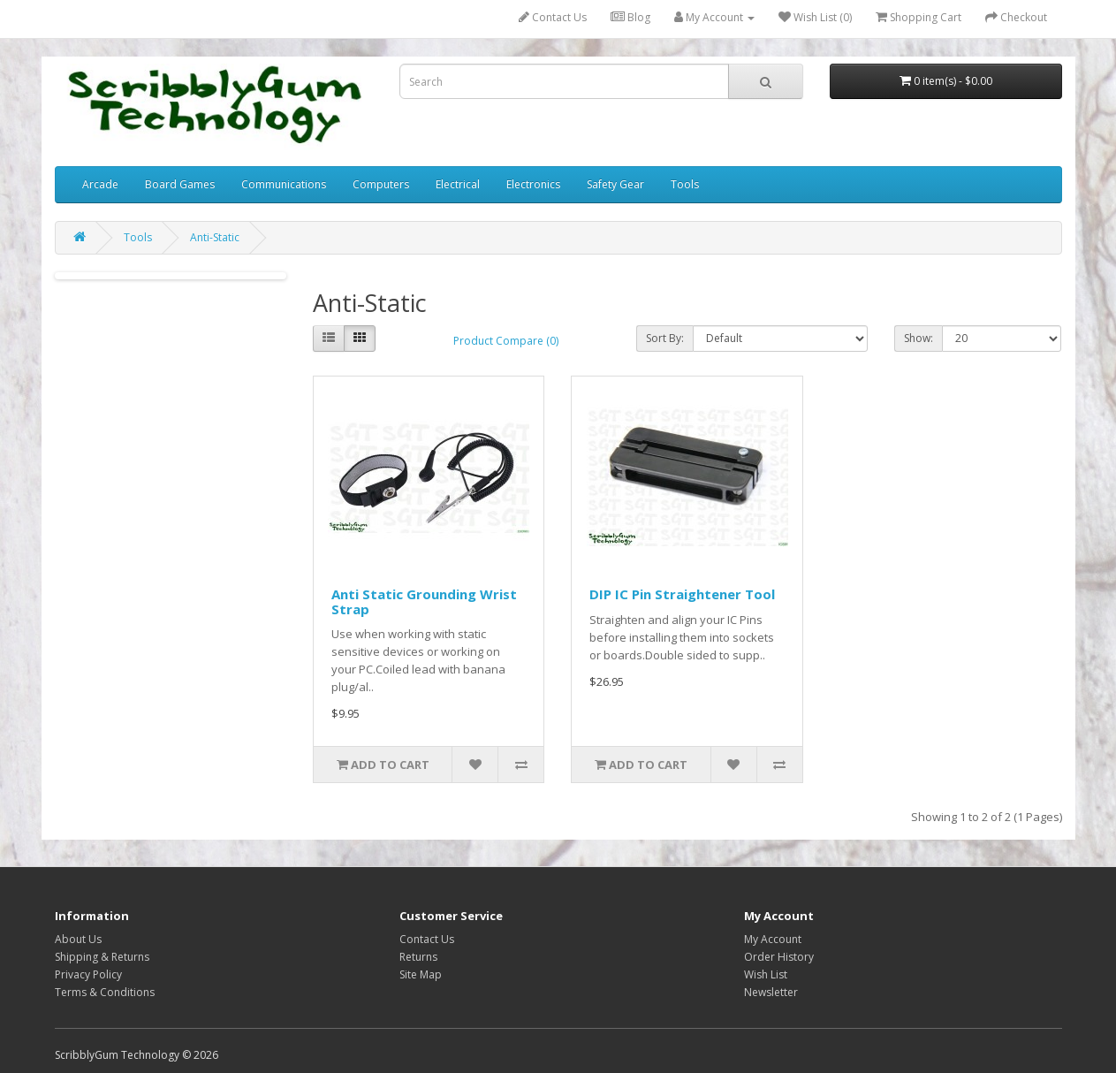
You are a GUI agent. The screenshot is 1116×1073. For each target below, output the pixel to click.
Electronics (533, 184)
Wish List (765, 974)
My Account (772, 939)
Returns (418, 956)
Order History (779, 956)
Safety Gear (615, 184)
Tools (685, 184)
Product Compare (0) (505, 340)
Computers (381, 184)
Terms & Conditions (105, 992)
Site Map (420, 974)
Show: (918, 338)
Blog (630, 17)
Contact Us (553, 17)
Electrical (458, 184)
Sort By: (665, 338)
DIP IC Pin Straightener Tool (682, 594)
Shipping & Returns (102, 956)
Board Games (180, 184)
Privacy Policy (88, 974)
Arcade (100, 184)
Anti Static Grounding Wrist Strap (424, 601)
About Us (78, 939)
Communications (283, 184)
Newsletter (771, 992)
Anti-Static (214, 237)
